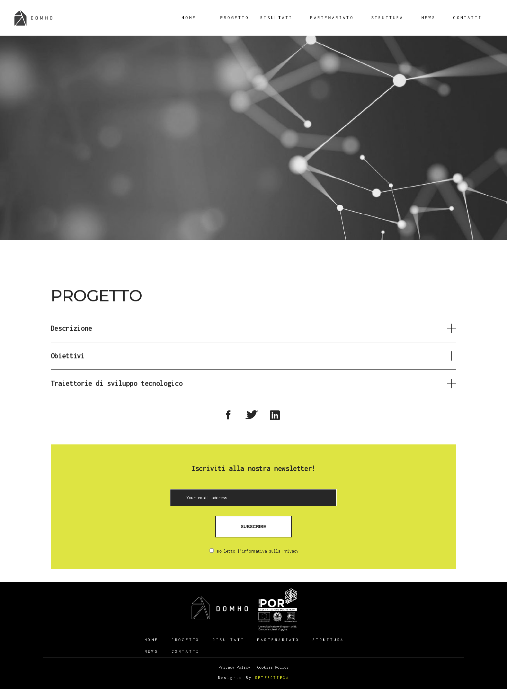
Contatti (185, 651)
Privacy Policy (234, 667)
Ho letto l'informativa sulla (254, 551)
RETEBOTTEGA (272, 678)
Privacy (290, 551)
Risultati (228, 639)
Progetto (185, 639)
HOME (152, 639)
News (152, 651)
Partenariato (278, 639)
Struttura (328, 639)
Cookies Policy (273, 667)
